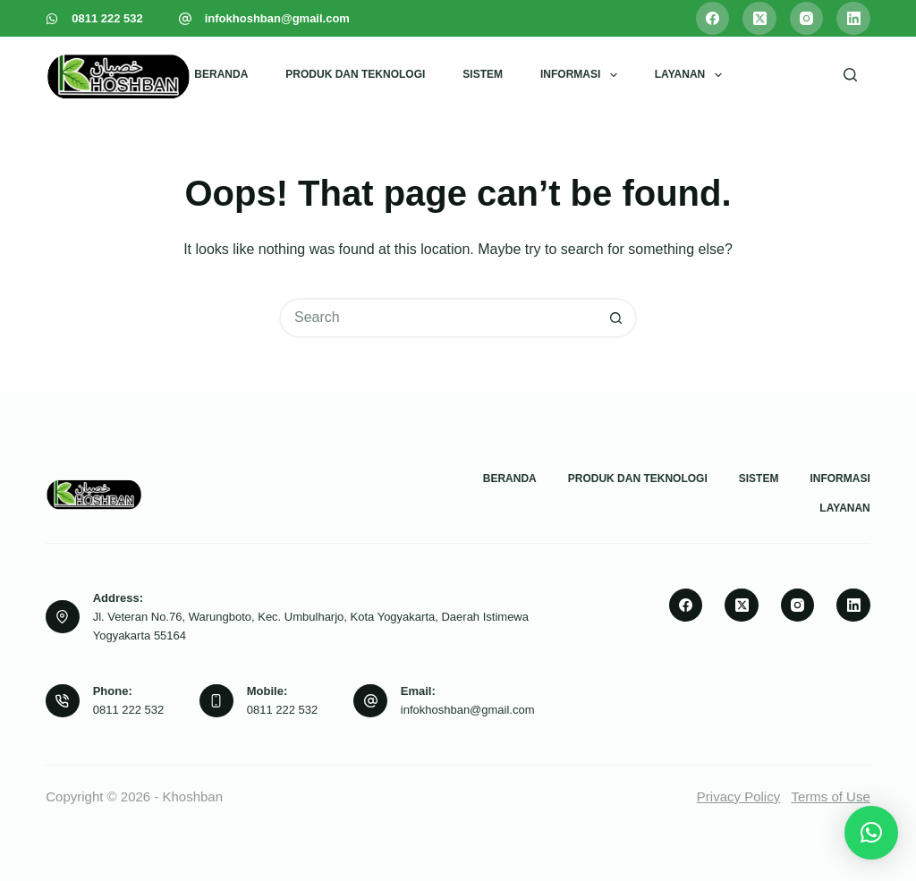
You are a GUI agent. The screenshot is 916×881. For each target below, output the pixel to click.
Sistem (482, 74)
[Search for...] (438, 318)
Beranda (221, 74)
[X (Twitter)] (759, 19)
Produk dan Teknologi (355, 74)
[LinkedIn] (853, 19)
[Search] (850, 74)
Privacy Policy (738, 796)
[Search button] (617, 318)
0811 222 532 (107, 18)
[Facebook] (713, 19)
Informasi (582, 75)
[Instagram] (807, 19)
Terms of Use (830, 796)
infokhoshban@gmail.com (277, 18)
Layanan (692, 75)
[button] (871, 833)
